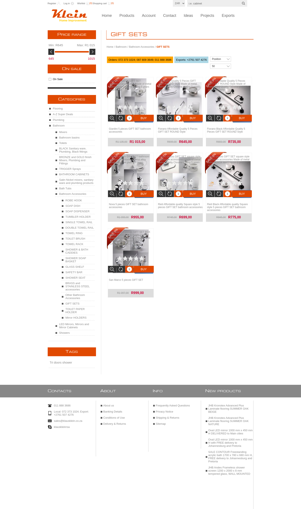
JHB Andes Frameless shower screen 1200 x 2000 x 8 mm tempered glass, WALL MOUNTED (229, 468)
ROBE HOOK (74, 200)
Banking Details (112, 409)
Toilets (63, 143)
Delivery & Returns (114, 421)
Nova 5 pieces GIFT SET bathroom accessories (128, 204)
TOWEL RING (74, 233)
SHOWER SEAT (75, 277)
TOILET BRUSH (75, 238)
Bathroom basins (69, 137)
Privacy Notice (164, 409)
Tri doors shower (61, 362)
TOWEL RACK (74, 244)
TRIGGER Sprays (70, 168)
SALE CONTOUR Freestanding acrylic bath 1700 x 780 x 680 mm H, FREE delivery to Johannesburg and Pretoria (230, 454)
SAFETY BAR (74, 272)
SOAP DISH (73, 205)
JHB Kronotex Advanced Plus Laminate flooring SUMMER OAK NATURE (228, 419)
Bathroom (121, 46)
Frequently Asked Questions (173, 403)
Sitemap (161, 421)
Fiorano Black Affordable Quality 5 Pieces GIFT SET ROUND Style (226, 129)
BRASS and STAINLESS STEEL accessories (78, 286)
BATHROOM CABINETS (74, 174)
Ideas (188, 15)
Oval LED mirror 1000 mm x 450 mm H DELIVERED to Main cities (230, 430)
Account (149, 15)
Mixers (63, 132)
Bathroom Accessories (141, 46)
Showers (64, 332)
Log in (66, 3)
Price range (71, 35)
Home (107, 15)
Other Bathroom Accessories (75, 296)
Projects (207, 15)
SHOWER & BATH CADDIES (77, 251)
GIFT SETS (73, 303)
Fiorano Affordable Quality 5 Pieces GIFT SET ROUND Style (177, 129)
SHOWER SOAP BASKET (76, 260)
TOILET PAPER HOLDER (75, 310)
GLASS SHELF (75, 266)
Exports (228, 15)
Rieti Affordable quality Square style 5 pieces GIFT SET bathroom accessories (180, 204)
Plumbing (58, 119)
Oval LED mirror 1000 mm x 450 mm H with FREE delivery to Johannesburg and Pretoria (230, 441)
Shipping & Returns (167, 415)
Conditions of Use (114, 415)
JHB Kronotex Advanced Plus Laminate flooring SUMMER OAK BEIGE (228, 406)
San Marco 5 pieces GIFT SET (126, 276)
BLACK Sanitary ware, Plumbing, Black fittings (73, 150)
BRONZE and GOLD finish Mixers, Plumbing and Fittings (75, 160)
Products (127, 15)
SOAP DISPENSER (78, 211)
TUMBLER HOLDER (78, 216)
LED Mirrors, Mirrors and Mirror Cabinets (74, 326)
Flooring (58, 108)
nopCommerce (160, 504)
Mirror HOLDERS (76, 317)
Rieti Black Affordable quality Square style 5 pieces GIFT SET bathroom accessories (227, 205)
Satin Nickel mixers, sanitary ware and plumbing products (76, 181)
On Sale (71, 69)
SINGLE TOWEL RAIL (79, 222)
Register (52, 3)
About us (108, 403)
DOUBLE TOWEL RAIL (80, 227)
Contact (169, 15)
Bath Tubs (65, 188)
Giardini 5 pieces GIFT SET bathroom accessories (130, 129)
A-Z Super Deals (63, 114)
